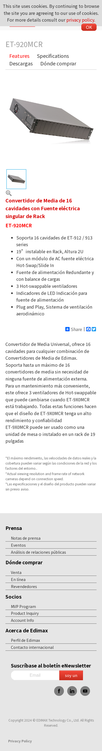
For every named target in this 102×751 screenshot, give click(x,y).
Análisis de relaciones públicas (38, 552)
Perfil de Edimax (25, 640)
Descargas (21, 63)
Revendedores (24, 586)
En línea (18, 579)
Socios (13, 596)
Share (73, 329)
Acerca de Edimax (26, 630)
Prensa (13, 527)
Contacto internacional (32, 647)
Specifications (53, 55)
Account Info (22, 620)
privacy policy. (80, 19)
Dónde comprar (58, 63)
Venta (16, 572)
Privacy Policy (20, 741)
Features (19, 55)
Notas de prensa (26, 538)
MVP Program (23, 606)
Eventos (18, 545)
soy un (71, 675)
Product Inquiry (25, 613)
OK (89, 27)
